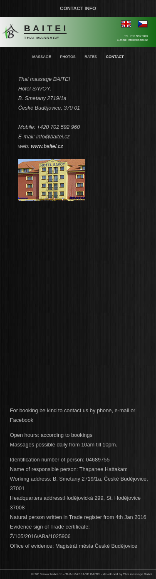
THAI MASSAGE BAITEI (82, 574)
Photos (68, 57)
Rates (90, 57)
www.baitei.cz (47, 146)
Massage (41, 57)
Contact (115, 57)
